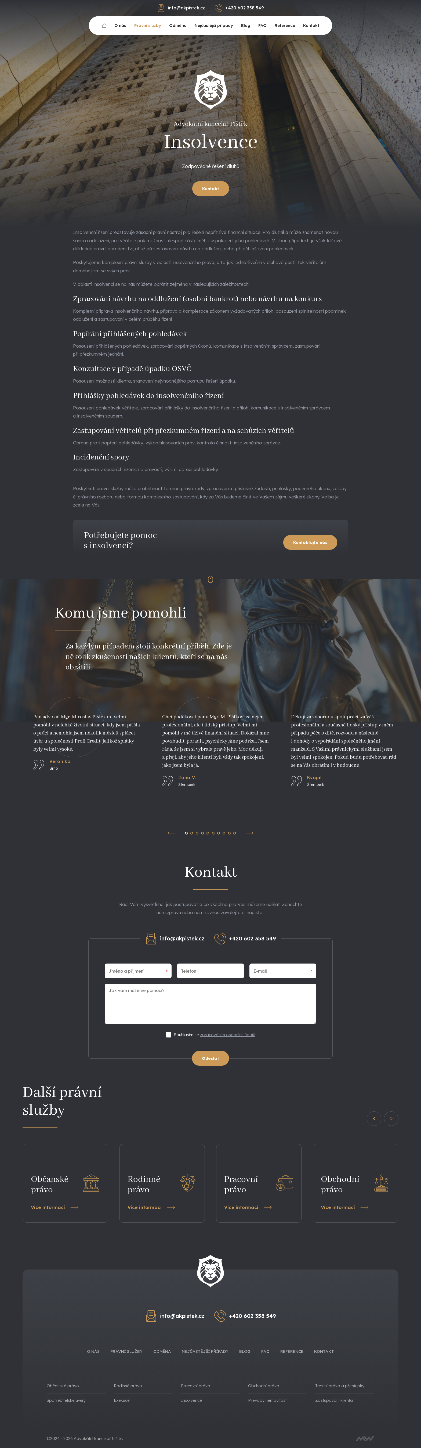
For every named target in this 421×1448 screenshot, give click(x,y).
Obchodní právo (263, 1385)
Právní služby (147, 25)
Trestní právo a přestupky (339, 1385)
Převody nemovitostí (268, 1400)
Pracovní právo (195, 1385)
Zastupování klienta (334, 1400)
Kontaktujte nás (310, 542)
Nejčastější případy (214, 25)
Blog (245, 25)
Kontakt (311, 25)
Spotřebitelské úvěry (66, 1400)
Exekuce (122, 1400)
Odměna (178, 25)
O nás (120, 25)
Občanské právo (63, 1385)
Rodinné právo (128, 1385)
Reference (285, 25)
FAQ (262, 25)
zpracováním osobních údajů (227, 1034)
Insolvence (191, 1400)
